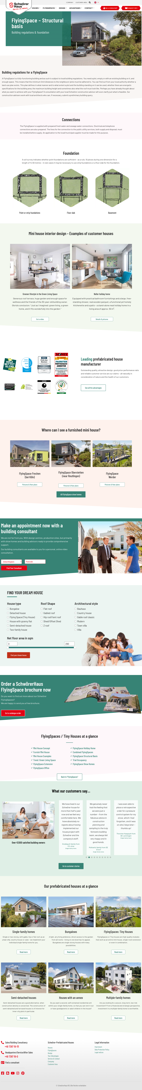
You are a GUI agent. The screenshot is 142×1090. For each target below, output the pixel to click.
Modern (81, 621)
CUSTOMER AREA (81, 2)
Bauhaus (81, 608)
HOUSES (36, 8)
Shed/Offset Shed (52, 621)
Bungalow (14, 608)
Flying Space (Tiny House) (22, 617)
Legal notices (99, 1052)
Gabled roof (49, 612)
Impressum (98, 1046)
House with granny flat (21, 621)
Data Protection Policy (102, 1049)
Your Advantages (53, 1056)
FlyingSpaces (52, 1050)
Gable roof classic (85, 617)
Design (50, 1053)
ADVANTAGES (75, 8)
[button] (89, 2)
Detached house (18, 612)
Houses (50, 1047)
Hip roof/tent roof (52, 617)
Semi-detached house (20, 625)
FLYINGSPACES (49, 8)
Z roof (46, 625)
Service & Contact (54, 1058)
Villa (79, 629)
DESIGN (63, 8)
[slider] (8, 647)
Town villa (82, 625)
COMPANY (69, 2)
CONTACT (89, 8)
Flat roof (47, 608)
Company (51, 1061)
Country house (84, 612)
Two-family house (18, 629)
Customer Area (52, 1064)
